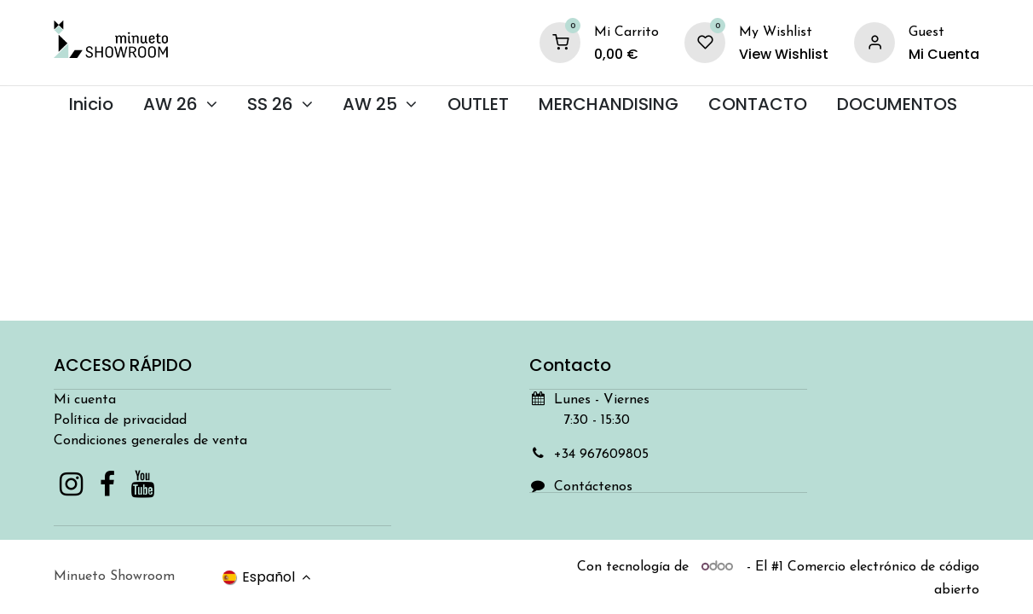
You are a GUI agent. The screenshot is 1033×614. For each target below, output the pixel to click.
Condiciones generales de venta (150, 441)
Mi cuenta (85, 400)
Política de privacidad (120, 420)
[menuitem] (91, 104)
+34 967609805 (601, 454)
